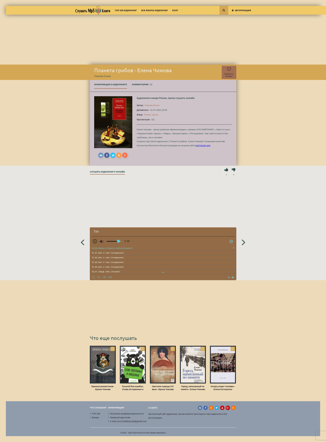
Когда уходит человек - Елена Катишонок (223, 388)
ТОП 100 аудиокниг (126, 10)
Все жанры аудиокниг (154, 10)
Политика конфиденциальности (127, 413)
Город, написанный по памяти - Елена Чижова (193, 388)
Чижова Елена (152, 105)
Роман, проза (167, 98)
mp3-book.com (202, 145)
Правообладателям (120, 417)
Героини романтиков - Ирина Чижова (102, 388)
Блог (175, 10)
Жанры (95, 417)
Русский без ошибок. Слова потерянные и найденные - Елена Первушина (133, 388)
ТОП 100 (96, 413)
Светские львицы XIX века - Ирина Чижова (163, 388)
